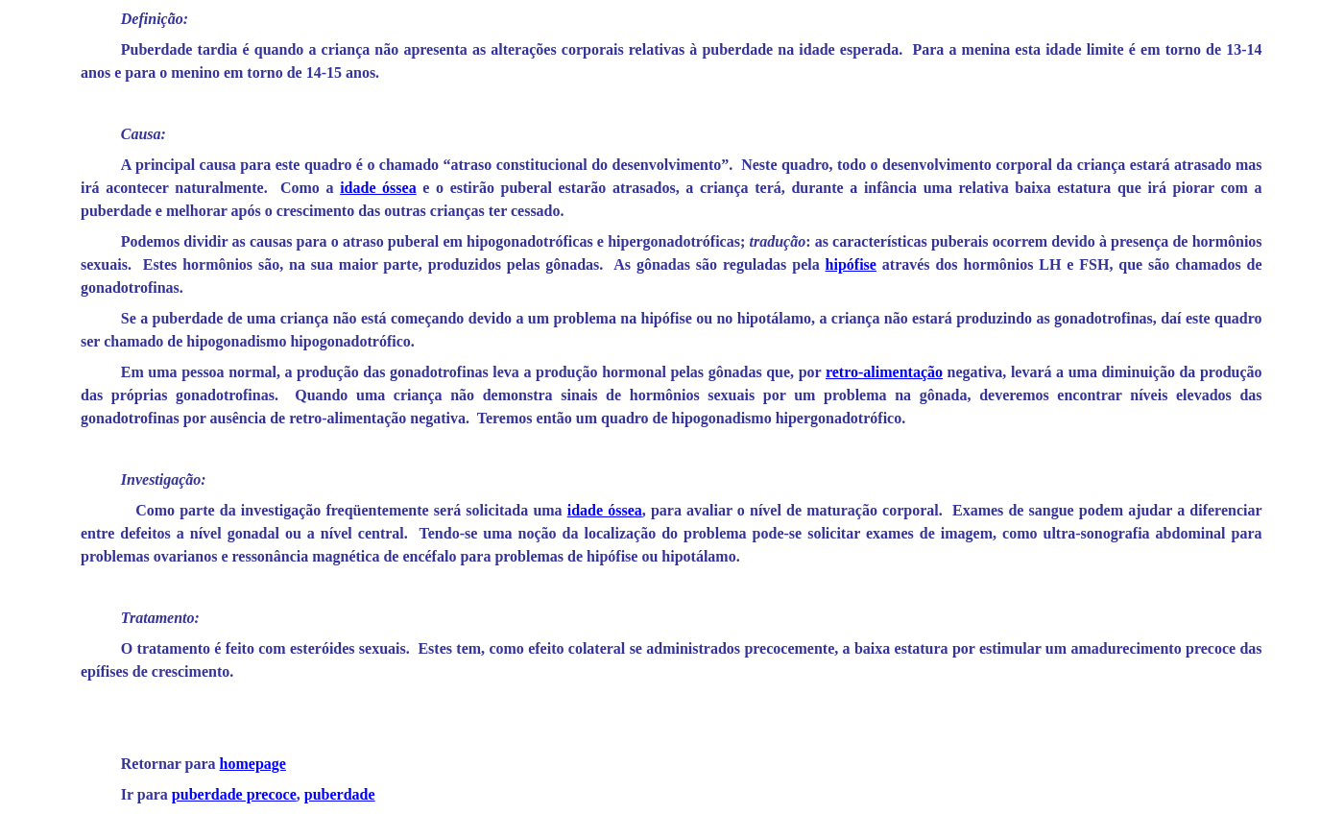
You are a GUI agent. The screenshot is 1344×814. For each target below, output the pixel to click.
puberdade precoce (234, 794)
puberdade (339, 794)
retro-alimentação (884, 372)
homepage (253, 763)
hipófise (851, 264)
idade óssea (378, 188)
